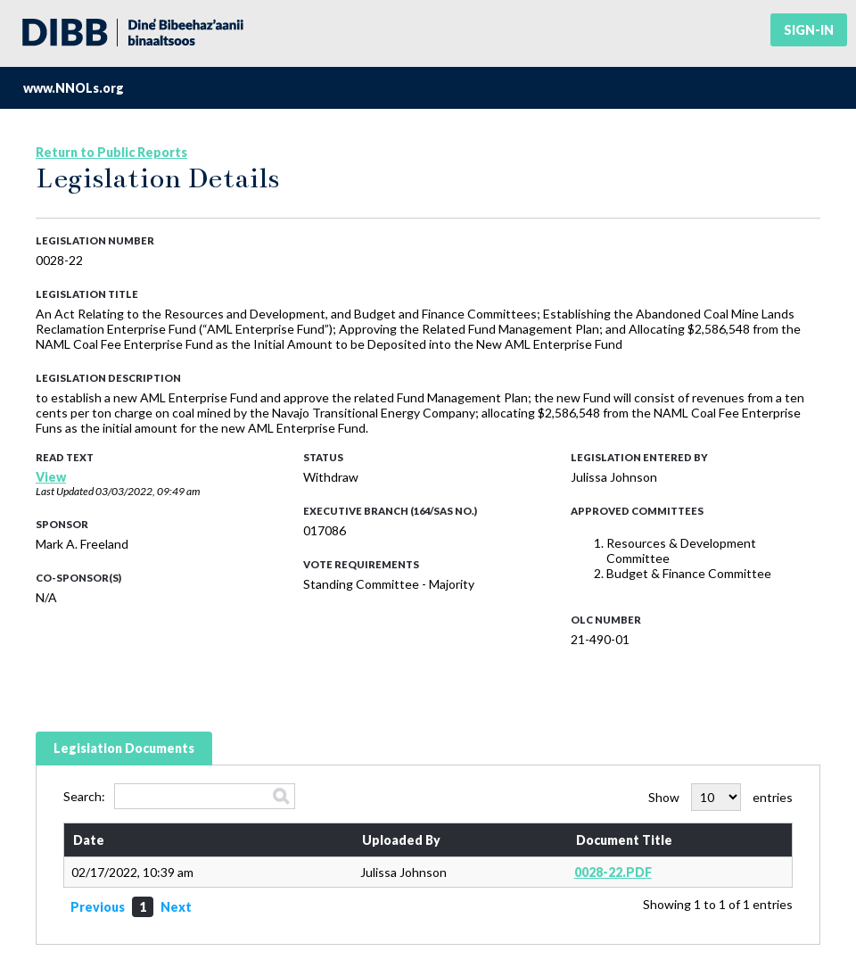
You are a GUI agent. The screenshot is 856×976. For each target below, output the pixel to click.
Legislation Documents (124, 748)
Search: (179, 796)
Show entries (720, 797)
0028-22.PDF (613, 872)
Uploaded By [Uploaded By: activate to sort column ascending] (401, 840)
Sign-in (809, 29)
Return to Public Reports (111, 152)
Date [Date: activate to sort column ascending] (88, 840)
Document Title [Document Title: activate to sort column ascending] (624, 840)
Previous (97, 906)
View (51, 476)
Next (176, 906)
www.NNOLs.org (73, 87)
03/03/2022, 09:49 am (147, 491)
